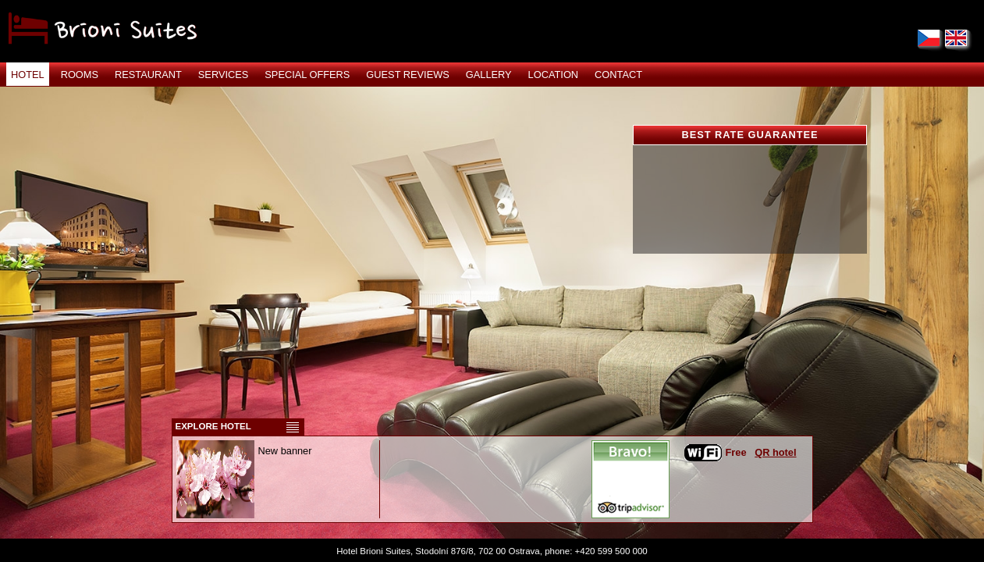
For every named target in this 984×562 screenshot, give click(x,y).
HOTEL (27, 74)
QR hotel (775, 452)
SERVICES (223, 74)
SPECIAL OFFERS (307, 74)
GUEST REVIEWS (407, 74)
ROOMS (79, 74)
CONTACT (618, 74)
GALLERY (489, 74)
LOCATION (553, 74)
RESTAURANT (148, 74)
